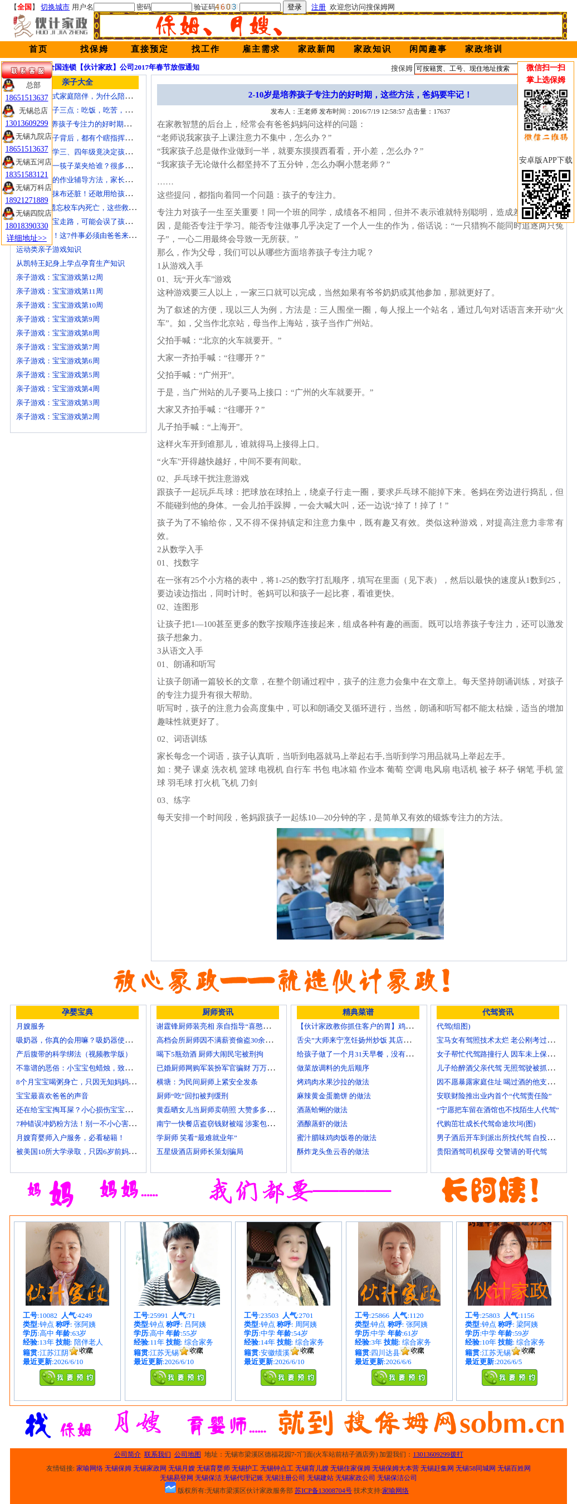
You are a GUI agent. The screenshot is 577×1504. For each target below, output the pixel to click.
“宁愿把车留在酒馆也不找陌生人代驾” (498, 1110)
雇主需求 (261, 49)
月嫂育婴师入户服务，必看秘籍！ (70, 1137)
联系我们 (157, 1454)
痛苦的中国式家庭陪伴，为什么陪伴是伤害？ (88, 96)
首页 (38, 49)
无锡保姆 (118, 1468)
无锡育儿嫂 (312, 1468)
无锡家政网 (150, 1468)
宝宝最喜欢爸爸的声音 (52, 1096)
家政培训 (484, 49)
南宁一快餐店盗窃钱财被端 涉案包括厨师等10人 (233, 1124)
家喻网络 (89, 1468)
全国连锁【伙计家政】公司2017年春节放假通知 (123, 67)
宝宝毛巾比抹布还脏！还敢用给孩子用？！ (85, 193)
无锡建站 (320, 1478)
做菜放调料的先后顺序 (333, 1068)
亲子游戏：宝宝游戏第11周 (59, 291)
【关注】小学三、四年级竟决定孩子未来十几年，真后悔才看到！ (121, 152)
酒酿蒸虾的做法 (322, 1124)
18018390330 (27, 226)
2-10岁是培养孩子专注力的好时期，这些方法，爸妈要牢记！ (113, 124)
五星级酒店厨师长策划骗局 (200, 1151)
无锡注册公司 (285, 1478)
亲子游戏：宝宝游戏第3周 (58, 402)
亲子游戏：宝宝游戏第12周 (59, 277)
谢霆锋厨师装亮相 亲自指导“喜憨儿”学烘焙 (226, 1026)
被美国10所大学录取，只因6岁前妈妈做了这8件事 (95, 1151)
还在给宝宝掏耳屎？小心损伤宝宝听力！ (81, 1110)
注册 (318, 7)
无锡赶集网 (437, 1468)
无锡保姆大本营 (395, 1468)
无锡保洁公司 (397, 1478)
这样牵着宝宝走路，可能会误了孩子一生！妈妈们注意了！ (110, 221)
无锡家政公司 (355, 1478)
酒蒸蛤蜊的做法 (322, 1110)
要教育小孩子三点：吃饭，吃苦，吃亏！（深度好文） (103, 110)
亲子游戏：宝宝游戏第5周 (58, 375)
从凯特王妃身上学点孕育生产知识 (70, 263)
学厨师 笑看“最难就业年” (197, 1137)
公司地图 (187, 1454)
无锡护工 (245, 1468)
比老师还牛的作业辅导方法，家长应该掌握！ (88, 180)
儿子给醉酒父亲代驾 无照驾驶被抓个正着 (503, 1068)
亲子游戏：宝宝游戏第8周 (58, 333)
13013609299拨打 (438, 1454)
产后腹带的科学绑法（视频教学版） (74, 1054)
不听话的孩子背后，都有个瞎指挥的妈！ (81, 138)
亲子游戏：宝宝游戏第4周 (58, 388)
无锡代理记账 (243, 1478)
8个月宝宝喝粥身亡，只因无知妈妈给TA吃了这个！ (98, 1082)
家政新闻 (317, 49)
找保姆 (94, 49)
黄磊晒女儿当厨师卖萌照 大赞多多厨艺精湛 (226, 1110)
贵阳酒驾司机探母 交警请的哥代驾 (492, 1151)
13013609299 (27, 123)
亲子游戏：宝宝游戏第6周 (58, 361)
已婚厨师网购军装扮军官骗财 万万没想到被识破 (233, 1068)
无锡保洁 (208, 1478)
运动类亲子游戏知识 (48, 249)
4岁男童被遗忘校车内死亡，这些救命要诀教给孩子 (97, 207)
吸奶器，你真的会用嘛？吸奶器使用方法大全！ (92, 1040)
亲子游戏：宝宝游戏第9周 (58, 319)
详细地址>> (27, 238)
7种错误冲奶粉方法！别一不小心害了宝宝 (83, 1124)
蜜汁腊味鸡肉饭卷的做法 (336, 1137)
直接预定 (150, 49)
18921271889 (27, 200)
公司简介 (127, 1454)
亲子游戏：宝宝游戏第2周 (58, 416)
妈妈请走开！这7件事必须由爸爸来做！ (79, 235)
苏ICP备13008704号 (323, 1491)
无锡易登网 (176, 1478)
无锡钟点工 (277, 1468)
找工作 (206, 49)
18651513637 (27, 98)
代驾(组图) (454, 1026)
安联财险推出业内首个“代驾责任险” (494, 1096)
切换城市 (55, 7)
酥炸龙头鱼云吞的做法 (333, 1151)
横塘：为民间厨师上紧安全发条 (207, 1082)
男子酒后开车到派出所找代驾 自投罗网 (499, 1137)
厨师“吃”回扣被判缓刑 (192, 1096)
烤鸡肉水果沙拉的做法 (333, 1082)
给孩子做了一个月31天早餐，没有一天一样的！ (373, 1054)
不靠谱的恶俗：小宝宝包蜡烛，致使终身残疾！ (92, 1068)
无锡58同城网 (476, 1468)
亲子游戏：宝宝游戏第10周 (59, 305)
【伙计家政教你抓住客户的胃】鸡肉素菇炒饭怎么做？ (384, 1026)
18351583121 (27, 175)
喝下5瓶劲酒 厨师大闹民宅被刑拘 (210, 1054)
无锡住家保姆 (350, 1468)
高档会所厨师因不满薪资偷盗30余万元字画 (225, 1040)
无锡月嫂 (181, 1468)
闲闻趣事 (428, 49)
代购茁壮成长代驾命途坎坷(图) (486, 1124)
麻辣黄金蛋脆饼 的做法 (334, 1096)
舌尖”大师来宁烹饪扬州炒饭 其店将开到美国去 (372, 1040)
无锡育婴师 (213, 1468)
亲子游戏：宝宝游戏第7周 (58, 347)
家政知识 (373, 49)
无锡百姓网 (514, 1468)
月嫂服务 (30, 1026)
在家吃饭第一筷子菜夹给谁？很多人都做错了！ (92, 166)
